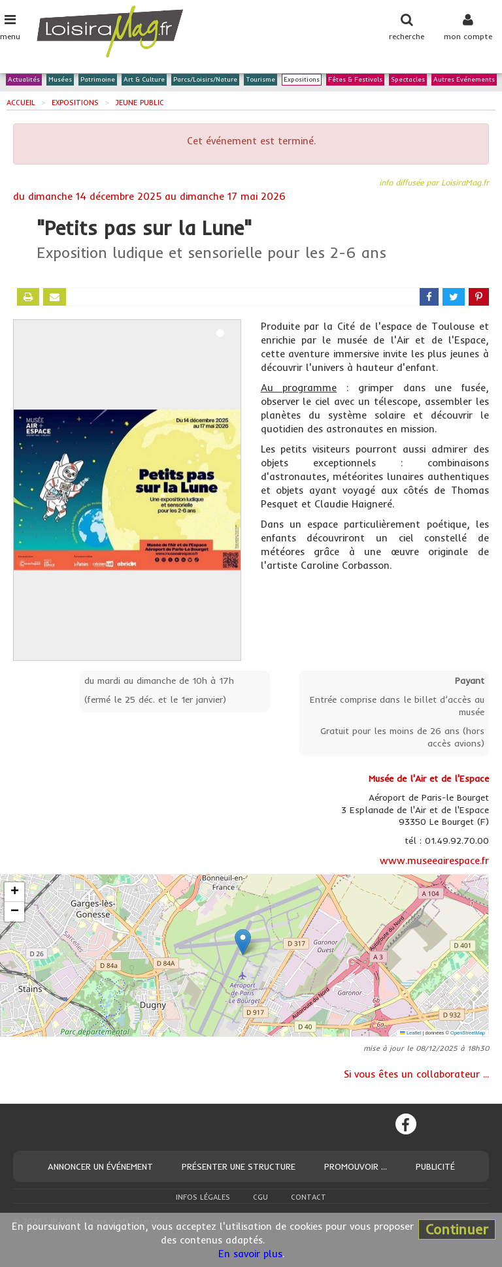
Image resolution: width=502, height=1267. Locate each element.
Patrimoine (97, 80)
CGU (260, 1197)
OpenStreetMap (467, 1033)
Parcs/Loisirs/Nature (205, 80)
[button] (243, 942)
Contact (308, 1197)
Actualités (24, 80)
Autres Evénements (464, 80)
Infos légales (203, 1197)
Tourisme (260, 80)
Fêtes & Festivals (355, 80)
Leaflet (410, 1033)
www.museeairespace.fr (434, 860)
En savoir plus (250, 1253)
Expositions (302, 80)
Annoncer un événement (100, 1166)
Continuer (457, 1229)
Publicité (435, 1166)
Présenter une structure (238, 1166)
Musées (60, 80)
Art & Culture (144, 80)
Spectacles (408, 80)
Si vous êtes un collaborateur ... (416, 1074)
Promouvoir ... (355, 1166)
